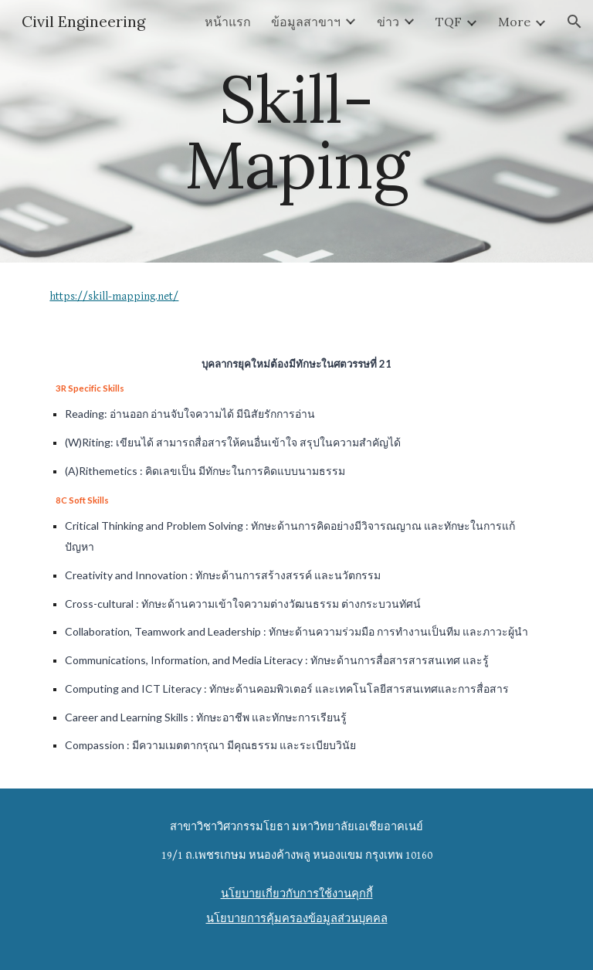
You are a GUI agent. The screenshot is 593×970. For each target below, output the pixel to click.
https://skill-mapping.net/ (113, 296)
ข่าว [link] (388, 21)
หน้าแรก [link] (228, 21)
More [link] (514, 21)
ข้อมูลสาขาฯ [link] (306, 21)
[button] (574, 21)
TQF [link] (448, 21)
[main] (296, 131)
